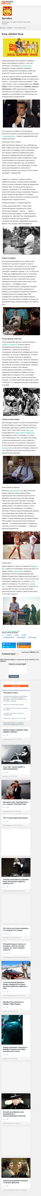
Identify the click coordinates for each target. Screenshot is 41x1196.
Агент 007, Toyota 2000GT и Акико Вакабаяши (14, 768)
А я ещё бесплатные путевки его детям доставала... (15, 709)
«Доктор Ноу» (27, 66)
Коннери (5, 448)
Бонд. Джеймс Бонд (20, 28)
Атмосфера (21, 637)
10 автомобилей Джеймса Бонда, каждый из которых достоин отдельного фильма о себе (15, 985)
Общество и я (6, 937)
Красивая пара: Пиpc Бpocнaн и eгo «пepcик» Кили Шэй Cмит (15, 803)
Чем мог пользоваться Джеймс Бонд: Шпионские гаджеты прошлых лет (16, 881)
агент (17, 635)
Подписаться (16, 686)
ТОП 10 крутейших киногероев (15, 818)
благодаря (32, 637)
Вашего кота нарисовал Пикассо (13, 704)
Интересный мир (7, 739)
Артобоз (7, 18)
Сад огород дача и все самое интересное (14, 957)
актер (24, 635)
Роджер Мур (29, 433)
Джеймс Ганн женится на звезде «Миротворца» (13, 1003)
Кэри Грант (30, 430)
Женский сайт (7, 1123)
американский (8, 637)
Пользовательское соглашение (13, 723)
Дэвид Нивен (20, 433)
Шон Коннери (18, 571)
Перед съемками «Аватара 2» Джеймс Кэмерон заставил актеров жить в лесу (15, 1049)
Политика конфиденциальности (13, 724)
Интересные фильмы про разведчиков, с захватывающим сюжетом (14, 1114)
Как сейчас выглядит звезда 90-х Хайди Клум (13, 714)
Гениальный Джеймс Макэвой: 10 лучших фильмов (15, 1181)
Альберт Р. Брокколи (9, 344)
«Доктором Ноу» (9, 136)
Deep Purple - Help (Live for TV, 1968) (14, 718)
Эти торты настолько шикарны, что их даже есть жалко (16, 929)
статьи (9, 635)
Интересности (7, 811)
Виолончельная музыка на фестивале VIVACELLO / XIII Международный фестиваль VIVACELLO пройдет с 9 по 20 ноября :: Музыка (15, 698)
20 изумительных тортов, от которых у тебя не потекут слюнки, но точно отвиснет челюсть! (14, 947)
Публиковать (14, 676)
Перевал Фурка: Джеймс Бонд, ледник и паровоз (15, 731)
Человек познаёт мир (9, 891)
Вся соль (2, 28)
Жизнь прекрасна (8, 825)
